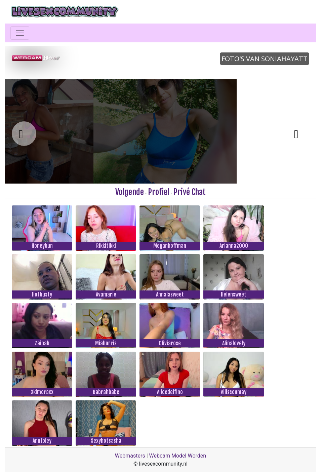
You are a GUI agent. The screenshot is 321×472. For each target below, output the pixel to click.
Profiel (158, 192)
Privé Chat (189, 192)
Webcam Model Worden (177, 456)
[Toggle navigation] (19, 33)
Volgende (129, 192)
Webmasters (130, 456)
